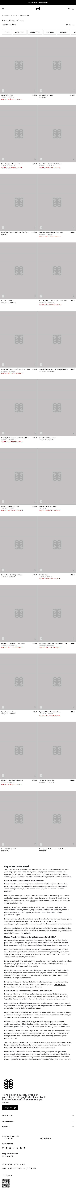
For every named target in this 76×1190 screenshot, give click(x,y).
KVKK (4, 1168)
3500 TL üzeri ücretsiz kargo (38, 2)
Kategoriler (6, 15)
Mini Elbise (63, 32)
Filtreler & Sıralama (9, 25)
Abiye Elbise (19, 32)
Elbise (15, 15)
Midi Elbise (50, 32)
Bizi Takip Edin (7, 1144)
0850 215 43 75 (7, 1156)
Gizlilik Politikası (15, 1168)
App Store (9, 1138)
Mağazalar (10, 1107)
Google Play (45, 1138)
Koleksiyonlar (8, 1121)
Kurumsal (6, 1126)
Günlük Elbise (35, 32)
